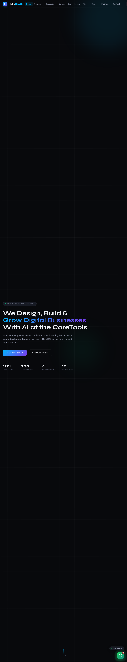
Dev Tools (117, 4)
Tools (78, 327)
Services (38, 4)
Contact (94, 4)
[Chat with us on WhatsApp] (120, 655)
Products (51, 4)
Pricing (77, 4)
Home (28, 4)
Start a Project (14, 352)
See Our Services (40, 352)
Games (62, 4)
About (85, 4)
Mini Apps (105, 4)
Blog (69, 4)
